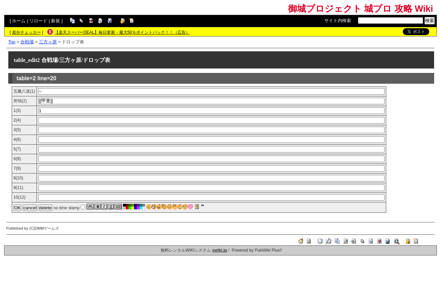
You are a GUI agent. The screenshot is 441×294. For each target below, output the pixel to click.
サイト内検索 (337, 20)
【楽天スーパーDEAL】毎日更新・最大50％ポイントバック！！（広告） (122, 32)
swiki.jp (219, 250)
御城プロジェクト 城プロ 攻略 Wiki (360, 8)
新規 (55, 20)
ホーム (18, 20)
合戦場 (27, 41)
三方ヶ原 (48, 41)
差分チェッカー (26, 32)
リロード (38, 20)
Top (12, 41)
